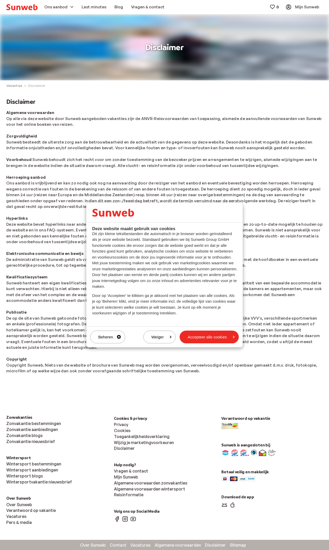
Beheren (109, 337)
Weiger (161, 337)
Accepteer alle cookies (211, 337)
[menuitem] (22, 7)
